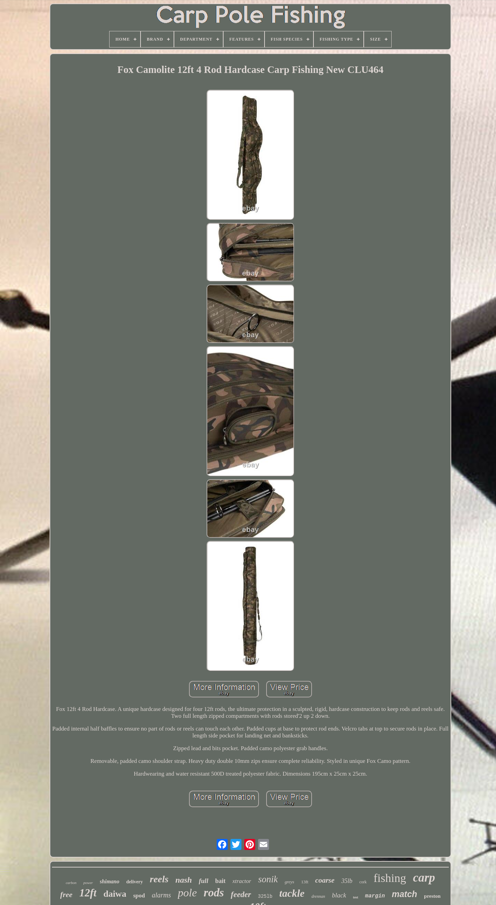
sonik (268, 879)
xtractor (241, 881)
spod (139, 895)
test (355, 897)
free (66, 894)
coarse (324, 880)
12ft (87, 893)
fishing (389, 878)
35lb (346, 880)
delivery (134, 881)
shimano (110, 881)
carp (424, 877)
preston (432, 896)
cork (362, 882)
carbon (71, 883)
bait (220, 880)
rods (214, 892)
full (203, 880)
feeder (241, 894)
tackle (291, 893)
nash (183, 879)
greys (289, 881)
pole (187, 892)
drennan (318, 896)
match (404, 894)
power (88, 883)
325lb (265, 896)
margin (375, 896)
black (339, 895)
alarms (161, 895)
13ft (304, 881)
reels (159, 879)
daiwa (114, 894)
